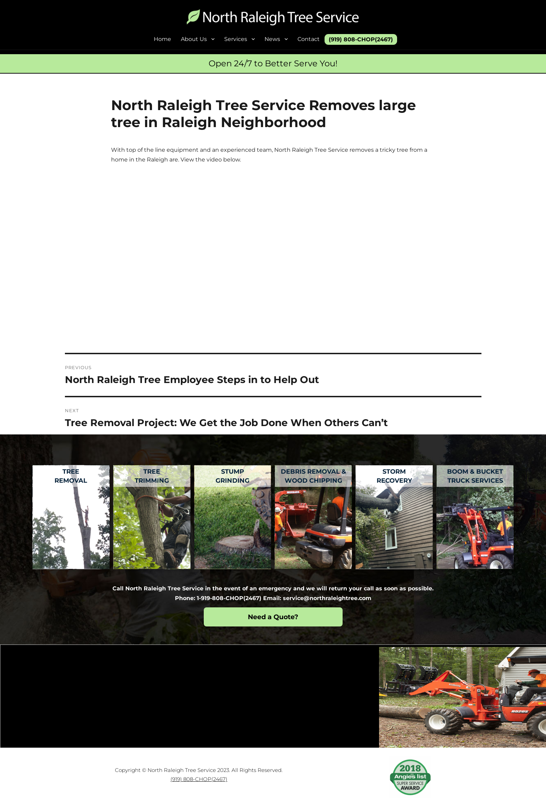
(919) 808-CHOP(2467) (361, 39)
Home (162, 39)
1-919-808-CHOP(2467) (229, 598)
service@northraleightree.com (327, 598)
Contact (308, 39)
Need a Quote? (273, 617)
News (272, 39)
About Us (194, 39)
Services (235, 39)
